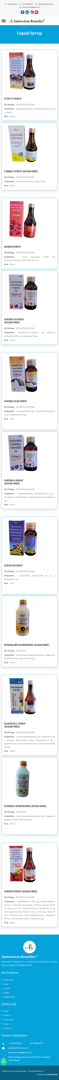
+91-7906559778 (27, 4)
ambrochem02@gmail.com (31, 7)
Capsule (5, 988)
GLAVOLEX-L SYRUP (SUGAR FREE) (15, 725)
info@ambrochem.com (45, 4)
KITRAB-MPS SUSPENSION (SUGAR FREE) (26, 645)
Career (5, 1024)
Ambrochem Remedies (19, 957)
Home (4, 1011)
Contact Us (6, 1028)
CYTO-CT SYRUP (12, 98)
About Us (6, 1015)
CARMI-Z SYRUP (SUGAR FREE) (21, 171)
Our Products (7, 1020)
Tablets (5, 993)
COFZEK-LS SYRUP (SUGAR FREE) (14, 321)
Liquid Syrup (7, 980)
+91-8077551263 (12, 4)
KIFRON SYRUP (12, 246)
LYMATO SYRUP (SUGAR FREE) (20, 891)
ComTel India (52, 1074)
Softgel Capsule (8, 997)
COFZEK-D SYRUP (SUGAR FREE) (13, 482)
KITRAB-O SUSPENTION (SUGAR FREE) (25, 806)
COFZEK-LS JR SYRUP (15, 401)
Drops (4, 984)
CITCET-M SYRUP (13, 565)
